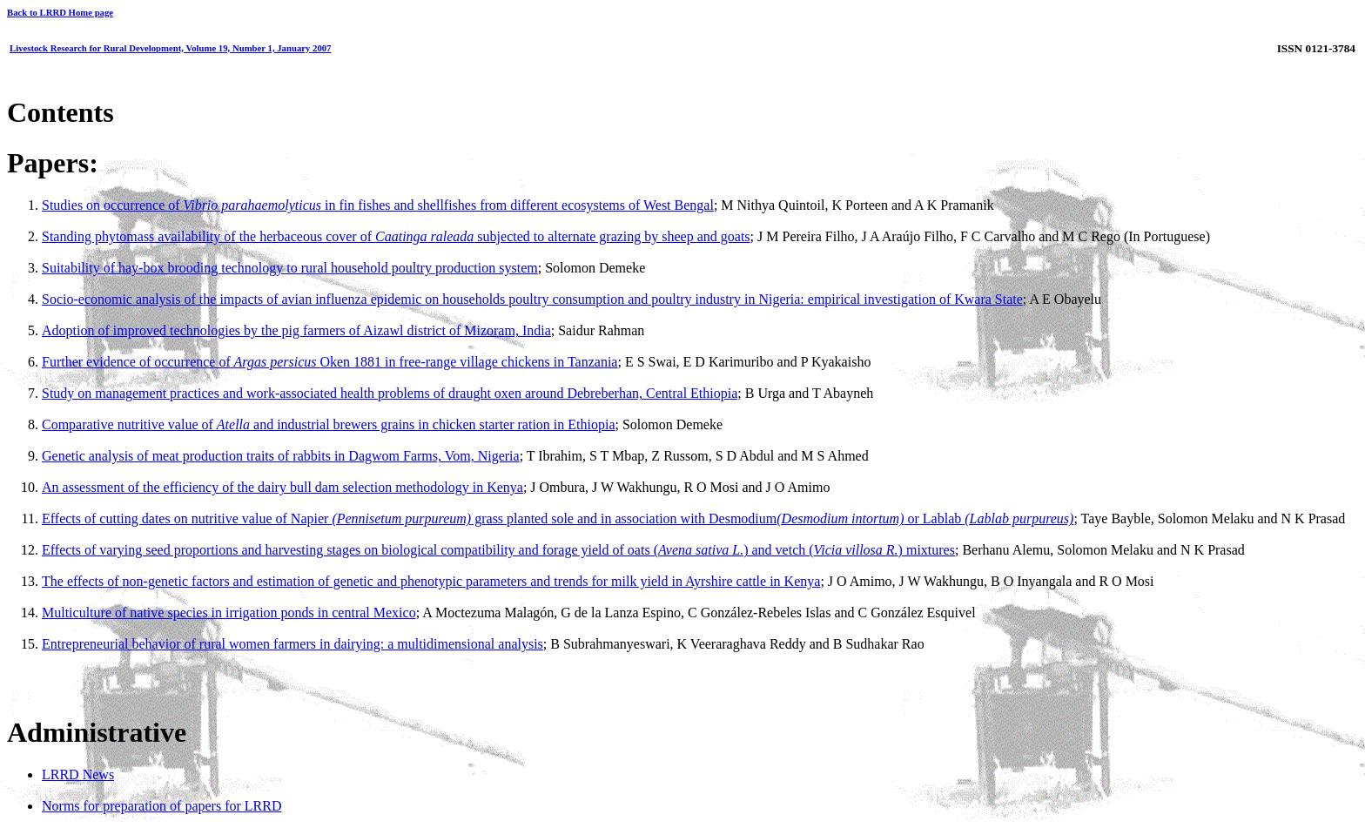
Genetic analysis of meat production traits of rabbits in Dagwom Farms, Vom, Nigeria (281, 455)
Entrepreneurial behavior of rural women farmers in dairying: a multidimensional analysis (292, 643)
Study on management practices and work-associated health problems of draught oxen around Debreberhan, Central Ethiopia (389, 393)
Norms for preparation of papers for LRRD (161, 805)
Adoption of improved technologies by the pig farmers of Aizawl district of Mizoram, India (296, 330)
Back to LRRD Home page (60, 12)
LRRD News (78, 774)
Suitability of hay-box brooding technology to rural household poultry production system (290, 267)
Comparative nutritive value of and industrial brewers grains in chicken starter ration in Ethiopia (328, 424)
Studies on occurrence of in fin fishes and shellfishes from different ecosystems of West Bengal (378, 205)
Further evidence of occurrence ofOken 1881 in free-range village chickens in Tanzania (329, 361)
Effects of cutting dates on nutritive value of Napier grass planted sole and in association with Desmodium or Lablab (557, 518)
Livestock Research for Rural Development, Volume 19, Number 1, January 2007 (170, 48)
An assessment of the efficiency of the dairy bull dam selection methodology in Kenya (282, 487)
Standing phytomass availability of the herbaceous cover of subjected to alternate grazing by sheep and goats (396, 236)
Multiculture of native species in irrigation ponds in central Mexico (229, 612)
